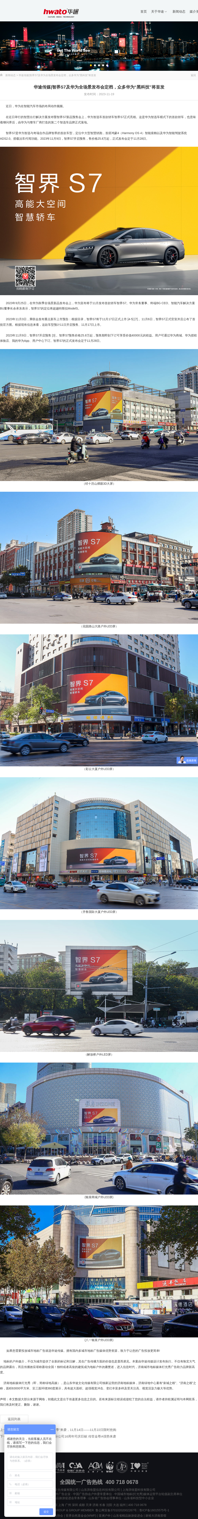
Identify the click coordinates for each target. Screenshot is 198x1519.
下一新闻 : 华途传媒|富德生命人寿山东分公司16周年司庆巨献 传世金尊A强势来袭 (58, 1436)
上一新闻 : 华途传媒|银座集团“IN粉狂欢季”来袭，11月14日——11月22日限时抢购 (58, 1430)
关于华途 (159, 11)
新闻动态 (179, 11)
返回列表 (14, 1419)
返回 (193, 75)
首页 (143, 11)
